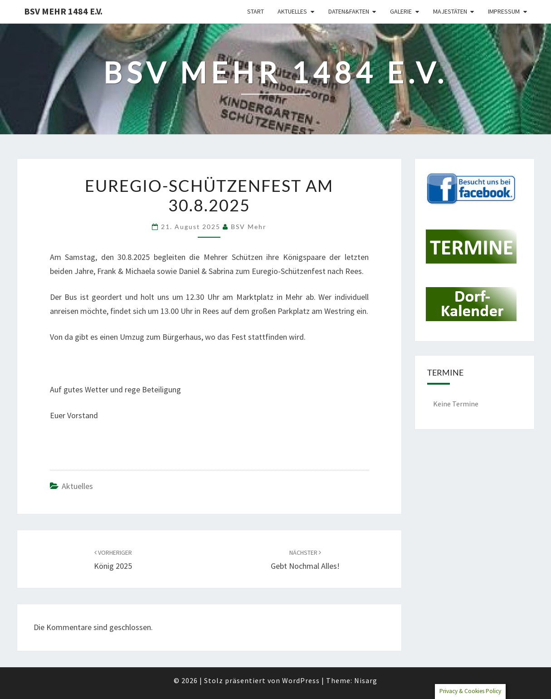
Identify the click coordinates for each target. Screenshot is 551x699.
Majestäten (450, 11)
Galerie (401, 11)
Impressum (504, 11)
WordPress (301, 680)
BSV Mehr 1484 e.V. (63, 11)
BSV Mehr (249, 226)
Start (255, 11)
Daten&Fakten (348, 11)
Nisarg (365, 680)
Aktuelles (292, 11)
